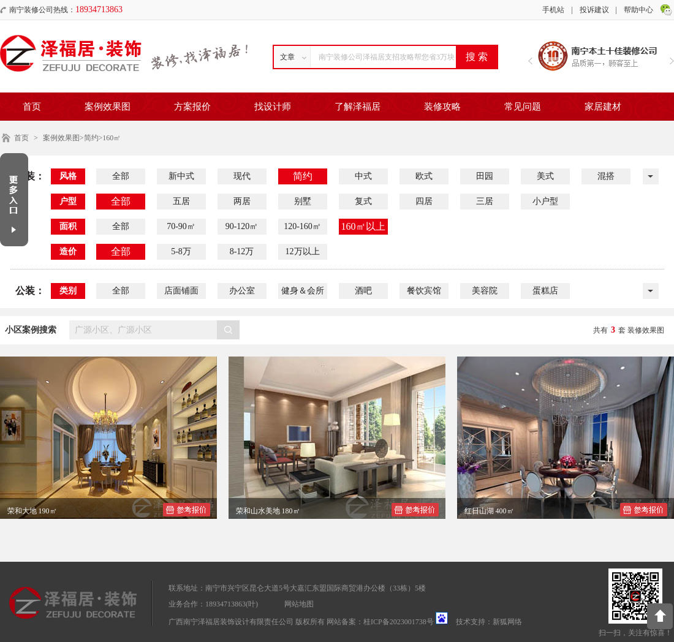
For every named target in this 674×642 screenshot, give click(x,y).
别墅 (302, 201)
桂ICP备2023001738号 (398, 621)
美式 (545, 176)
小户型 (545, 201)
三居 (484, 201)
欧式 (424, 176)
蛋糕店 (545, 290)
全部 (120, 176)
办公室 (242, 290)
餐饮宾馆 (424, 290)
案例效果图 (108, 106)
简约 (302, 176)
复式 (363, 201)
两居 (242, 201)
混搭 (606, 176)
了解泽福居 (358, 106)
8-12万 (242, 251)
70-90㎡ (181, 226)
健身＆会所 (302, 290)
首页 (32, 106)
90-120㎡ (242, 226)
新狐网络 (507, 621)
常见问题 (522, 106)
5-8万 (181, 251)
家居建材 (603, 106)
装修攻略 (442, 106)
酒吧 (363, 290)
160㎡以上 (363, 226)
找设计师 (272, 106)
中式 (363, 176)
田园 (484, 176)
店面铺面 (181, 290)
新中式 (181, 176)
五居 (181, 201)
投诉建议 (594, 10)
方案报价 (192, 106)
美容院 (485, 290)
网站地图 (299, 604)
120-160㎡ (302, 226)
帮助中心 (638, 10)
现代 (242, 176)
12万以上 (303, 251)
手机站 (553, 10)
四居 (424, 201)
